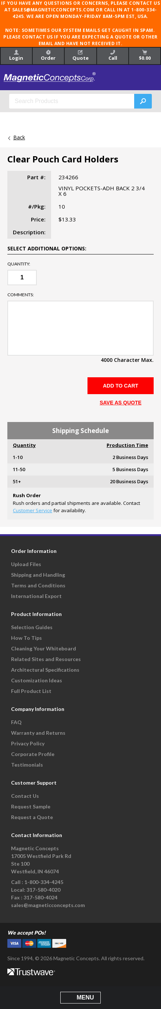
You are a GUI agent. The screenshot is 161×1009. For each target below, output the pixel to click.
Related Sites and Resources (46, 659)
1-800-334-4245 (43, 882)
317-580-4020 (43, 890)
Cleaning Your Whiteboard (43, 648)
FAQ (16, 722)
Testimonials (27, 765)
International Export (36, 596)
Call (112, 55)
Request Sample (30, 806)
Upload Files (26, 564)
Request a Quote (32, 817)
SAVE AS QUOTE (121, 403)
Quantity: (18, 264)
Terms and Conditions (38, 585)
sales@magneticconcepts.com (48, 905)
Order (48, 55)
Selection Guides (32, 627)
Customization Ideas (36, 680)
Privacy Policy (27, 743)
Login (16, 55)
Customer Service (32, 510)
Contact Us (25, 796)
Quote (80, 55)
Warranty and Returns (38, 733)
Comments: (20, 295)
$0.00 (145, 55)
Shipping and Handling (38, 575)
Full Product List (31, 691)
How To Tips (26, 638)
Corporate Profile (32, 754)
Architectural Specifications (45, 670)
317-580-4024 (40, 897)
